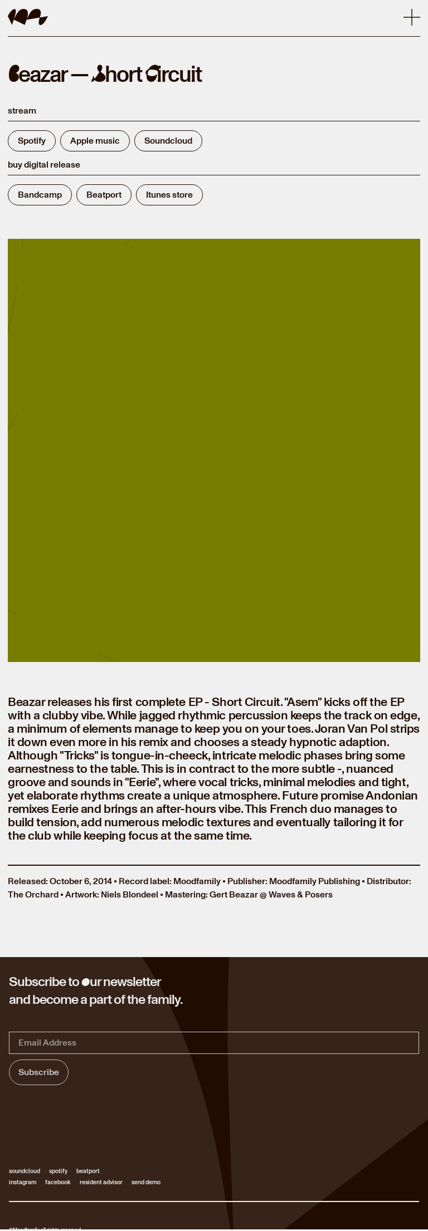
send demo (146, 1183)
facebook (58, 1183)
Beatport (103, 194)
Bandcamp (40, 194)
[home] (28, 17)
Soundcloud (168, 140)
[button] (411, 17)
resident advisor (101, 1183)
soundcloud (24, 1172)
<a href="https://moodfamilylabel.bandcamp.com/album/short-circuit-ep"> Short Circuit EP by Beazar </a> (214, 454)
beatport (88, 1172)
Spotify (32, 140)
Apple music (95, 140)
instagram (22, 1183)
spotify (58, 1172)
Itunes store (169, 194)
